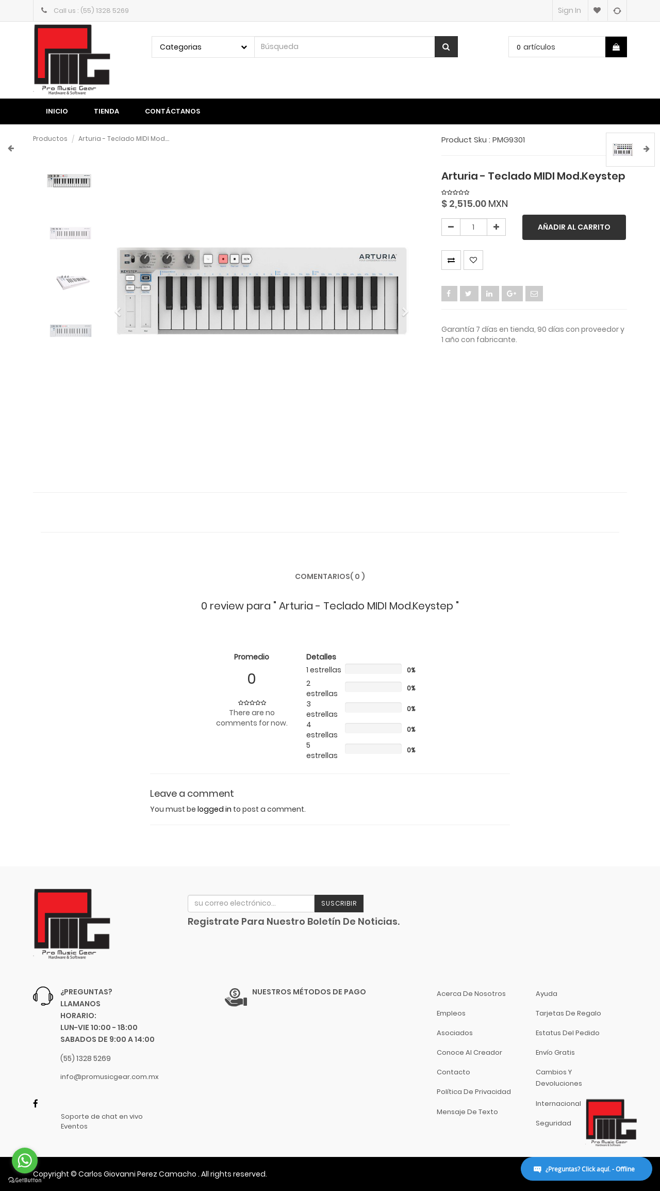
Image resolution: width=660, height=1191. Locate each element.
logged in (214, 809)
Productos (50, 138)
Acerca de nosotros (471, 994)
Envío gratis (555, 1052)
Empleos (451, 1013)
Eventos (74, 1126)
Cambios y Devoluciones (559, 1077)
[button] (121, 307)
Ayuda (546, 994)
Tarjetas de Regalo (568, 1013)
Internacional (558, 1103)
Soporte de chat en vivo (102, 1116)
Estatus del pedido (568, 1033)
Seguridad (553, 1123)
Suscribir (339, 903)
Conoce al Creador (469, 1052)
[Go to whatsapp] (25, 1160)
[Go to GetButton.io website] (24, 1180)
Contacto (453, 1072)
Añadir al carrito (574, 227)
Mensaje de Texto (467, 1112)
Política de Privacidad (474, 1092)
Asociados (455, 1033)
